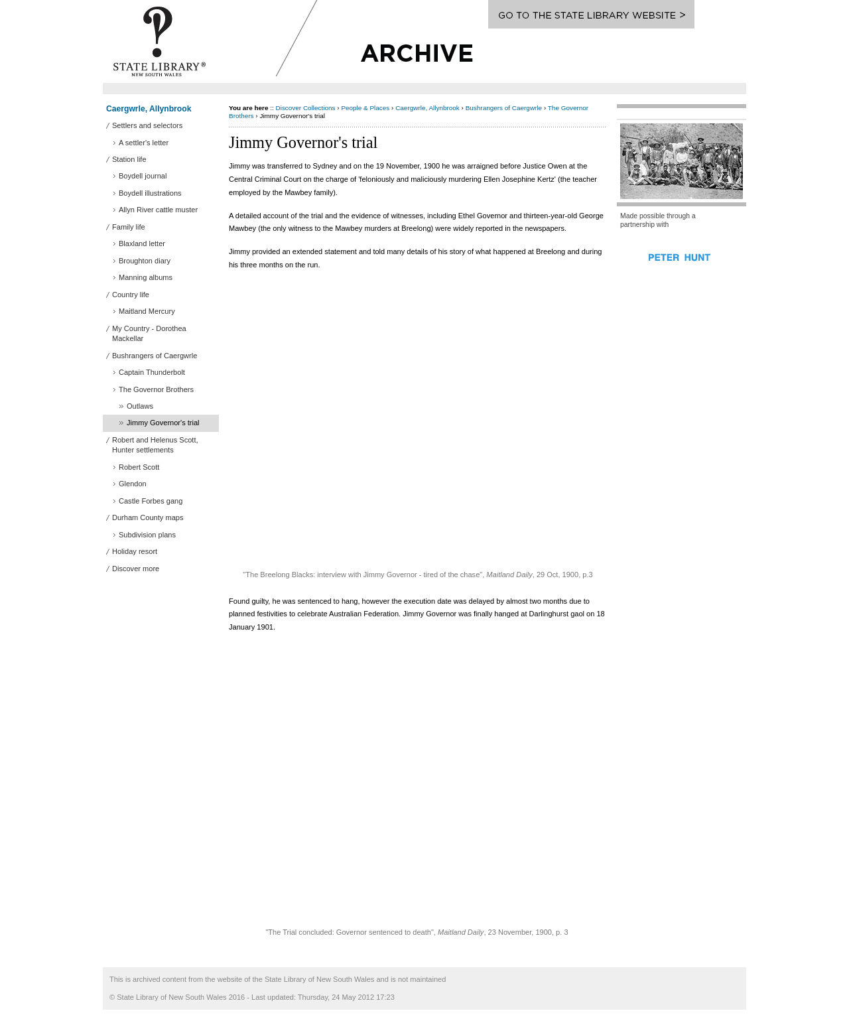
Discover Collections (306, 107)
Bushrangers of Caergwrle (504, 107)
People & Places (365, 107)
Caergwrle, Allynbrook (148, 108)
